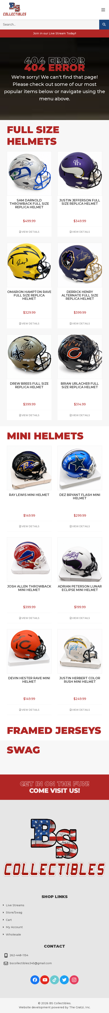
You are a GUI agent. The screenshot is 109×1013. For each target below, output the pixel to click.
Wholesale (13, 934)
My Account (14, 927)
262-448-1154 (19, 955)
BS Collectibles (60, 1003)
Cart (9, 920)
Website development (35, 1007)
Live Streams (15, 905)
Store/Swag (14, 912)
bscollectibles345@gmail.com (31, 963)
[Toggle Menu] (103, 10)
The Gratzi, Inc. (79, 1007)
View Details (29, 231)
